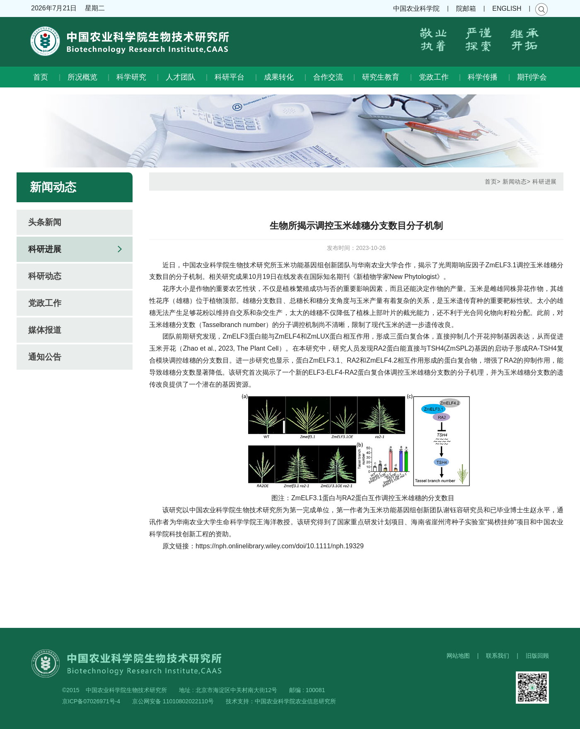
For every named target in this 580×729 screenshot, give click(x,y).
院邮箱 (466, 8)
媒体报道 (44, 329)
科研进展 (44, 249)
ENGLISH (506, 8)
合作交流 (328, 77)
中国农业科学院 (416, 8)
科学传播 (483, 77)
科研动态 (44, 276)
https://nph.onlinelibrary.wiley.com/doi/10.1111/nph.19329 (280, 546)
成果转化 (279, 77)
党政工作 (434, 77)
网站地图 (458, 655)
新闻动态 (515, 181)
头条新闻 (44, 222)
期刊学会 (532, 77)
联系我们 (497, 655)
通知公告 (44, 356)
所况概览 (82, 77)
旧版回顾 (537, 655)
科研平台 (229, 77)
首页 (40, 77)
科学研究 (131, 77)
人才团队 (181, 77)
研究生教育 (380, 77)
